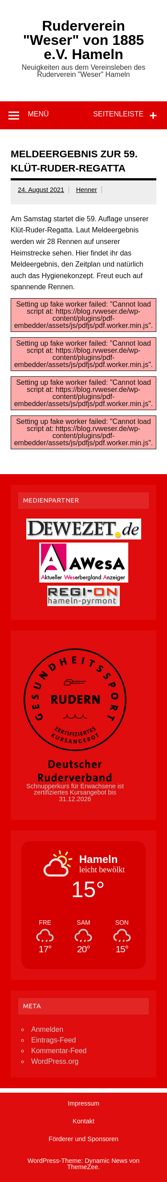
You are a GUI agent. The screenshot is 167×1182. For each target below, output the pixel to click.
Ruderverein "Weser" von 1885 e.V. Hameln (83, 40)
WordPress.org (54, 1061)
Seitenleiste (118, 114)
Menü (38, 114)
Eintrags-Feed (53, 1040)
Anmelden (47, 1029)
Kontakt (83, 1121)
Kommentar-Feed (59, 1050)
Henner (86, 189)
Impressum (83, 1103)
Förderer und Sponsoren (83, 1139)
